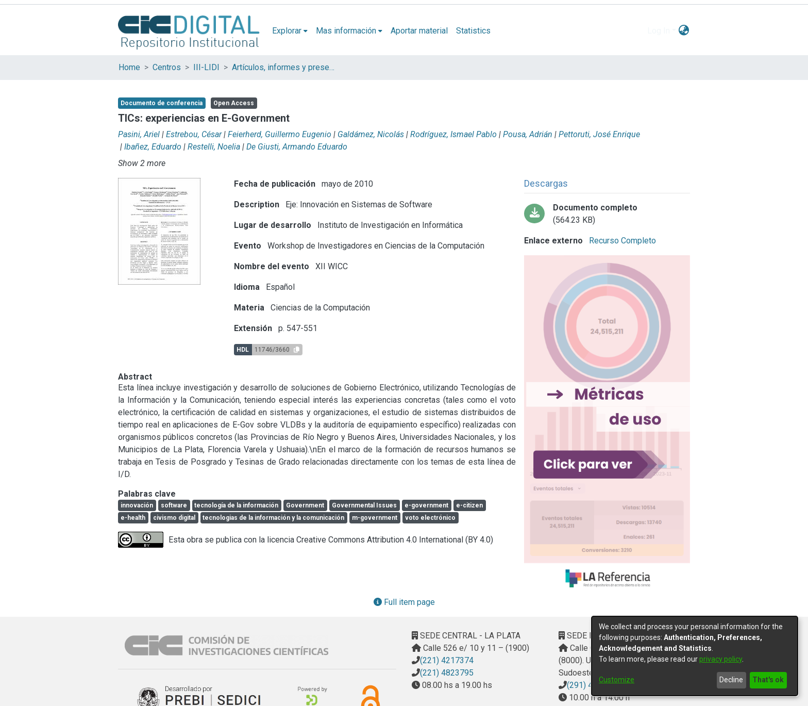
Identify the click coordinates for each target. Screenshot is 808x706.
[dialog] (695, 656)
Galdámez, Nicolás (371, 134)
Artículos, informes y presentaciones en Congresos (283, 67)
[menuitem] (290, 31)
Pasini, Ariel (139, 134)
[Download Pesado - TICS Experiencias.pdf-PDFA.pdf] (607, 214)
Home (129, 67)
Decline (731, 680)
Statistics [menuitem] (473, 31)
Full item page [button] (404, 602)
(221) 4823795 (447, 673)
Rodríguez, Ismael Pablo (453, 134)
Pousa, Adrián (527, 134)
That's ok (768, 680)
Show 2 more (141, 163)
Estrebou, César (194, 134)
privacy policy (720, 659)
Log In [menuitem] (658, 31)
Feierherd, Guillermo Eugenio (279, 134)
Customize (616, 680)
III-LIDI (206, 67)
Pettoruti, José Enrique (599, 134)
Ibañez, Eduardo (152, 147)
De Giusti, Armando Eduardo (296, 147)
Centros (167, 67)
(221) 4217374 (447, 660)
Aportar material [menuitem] (419, 31)
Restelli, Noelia (214, 147)
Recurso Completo (621, 240)
